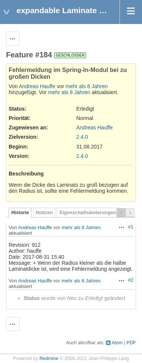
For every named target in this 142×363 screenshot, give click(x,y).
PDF (131, 342)
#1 (130, 227)
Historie (20, 212)
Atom (117, 342)
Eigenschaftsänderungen (87, 212)
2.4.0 (82, 137)
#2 (130, 280)
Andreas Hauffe (37, 86)
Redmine (48, 358)
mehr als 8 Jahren (87, 86)
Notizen (44, 212)
